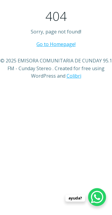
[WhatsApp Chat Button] (97, 197)
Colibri (74, 76)
